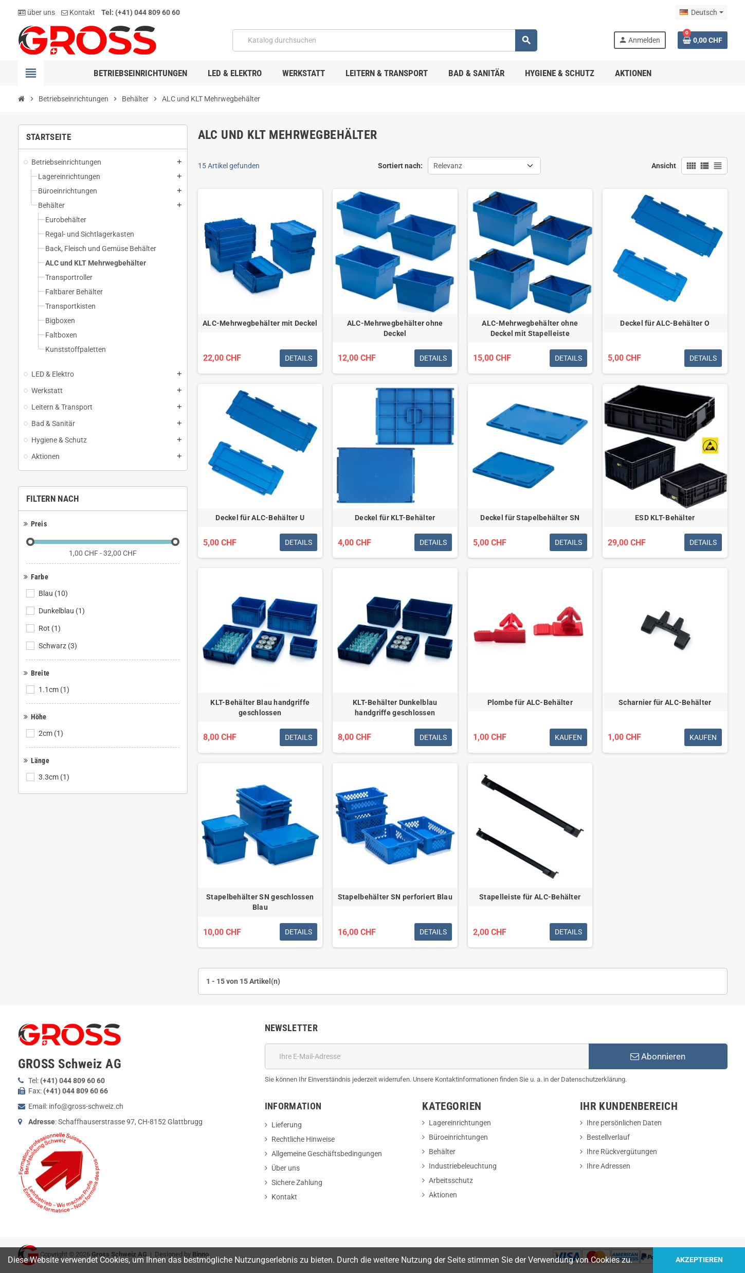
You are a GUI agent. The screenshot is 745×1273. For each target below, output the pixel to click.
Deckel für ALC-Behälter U (259, 518)
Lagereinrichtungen (460, 1123)
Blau (54, 593)
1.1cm (55, 689)
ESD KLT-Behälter (665, 518)
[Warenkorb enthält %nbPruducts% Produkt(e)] (703, 40)
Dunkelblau (62, 611)
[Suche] (384, 40)
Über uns (285, 1168)
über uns (36, 12)
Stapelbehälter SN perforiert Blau (395, 897)
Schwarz (59, 646)
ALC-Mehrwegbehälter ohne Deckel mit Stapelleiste (530, 328)
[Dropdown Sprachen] (701, 12)
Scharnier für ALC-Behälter (665, 702)
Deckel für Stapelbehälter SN (529, 518)
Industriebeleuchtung (463, 1166)
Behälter (442, 1151)
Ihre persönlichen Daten (624, 1123)
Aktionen (443, 1195)
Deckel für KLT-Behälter (395, 518)
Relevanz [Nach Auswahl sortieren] (447, 166)
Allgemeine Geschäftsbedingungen (326, 1154)
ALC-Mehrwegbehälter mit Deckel (260, 323)
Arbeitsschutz (451, 1180)
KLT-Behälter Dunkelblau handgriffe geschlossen (395, 707)
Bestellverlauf (608, 1137)
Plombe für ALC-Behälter (530, 702)
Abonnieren (657, 1056)
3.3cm (55, 777)
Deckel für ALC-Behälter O (665, 323)
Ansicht (663, 166)
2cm (52, 733)
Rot (50, 628)
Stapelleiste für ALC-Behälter (529, 897)
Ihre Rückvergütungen (622, 1151)
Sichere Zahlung (296, 1182)
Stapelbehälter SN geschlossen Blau (260, 902)
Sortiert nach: (400, 166)
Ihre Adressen (608, 1166)
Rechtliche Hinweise (303, 1139)
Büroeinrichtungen (458, 1137)
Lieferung (286, 1125)
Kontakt (78, 12)
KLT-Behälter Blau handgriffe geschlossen (260, 707)
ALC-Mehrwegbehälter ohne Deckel (395, 328)
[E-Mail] (427, 1056)
